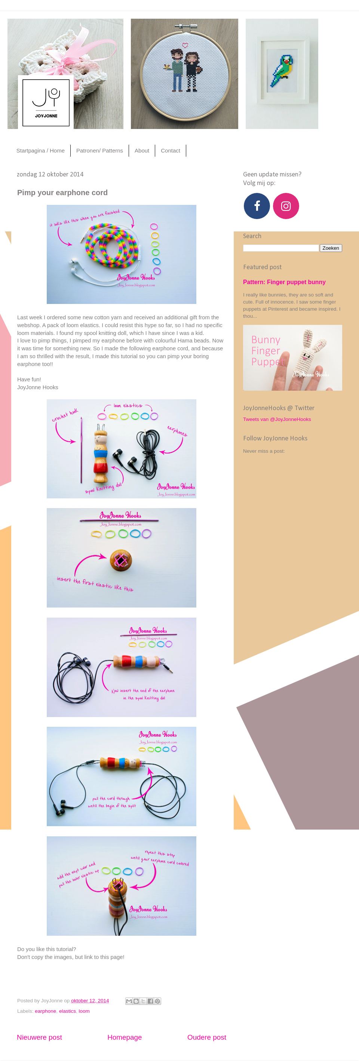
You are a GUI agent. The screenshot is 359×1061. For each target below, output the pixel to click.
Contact (170, 150)
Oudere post (206, 1037)
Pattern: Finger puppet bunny (284, 282)
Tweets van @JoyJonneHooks (277, 419)
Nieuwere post (39, 1037)
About (142, 150)
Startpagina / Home (40, 150)
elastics (67, 1011)
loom (84, 1011)
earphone (45, 1011)
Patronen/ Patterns (99, 150)
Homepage (124, 1037)
